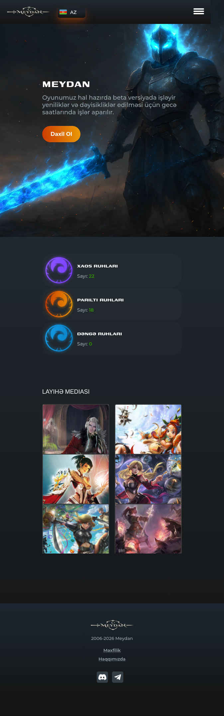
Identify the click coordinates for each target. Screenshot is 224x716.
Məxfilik (112, 650)
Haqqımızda (111, 659)
